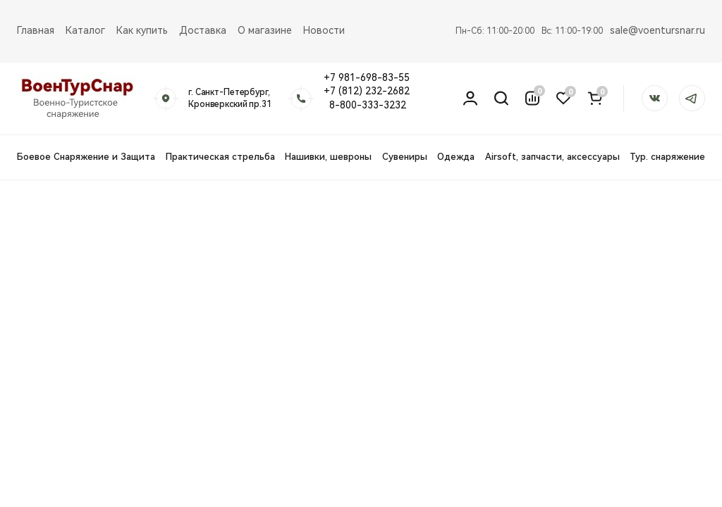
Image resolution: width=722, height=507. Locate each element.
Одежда (456, 156)
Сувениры (404, 156)
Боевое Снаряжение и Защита (86, 156)
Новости (324, 30)
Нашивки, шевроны (328, 156)
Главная (35, 30)
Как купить (142, 30)
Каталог (85, 30)
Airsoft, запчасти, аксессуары (552, 156)
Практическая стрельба (220, 156)
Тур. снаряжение (667, 156)
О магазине (265, 30)
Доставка (202, 30)
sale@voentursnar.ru (657, 30)
